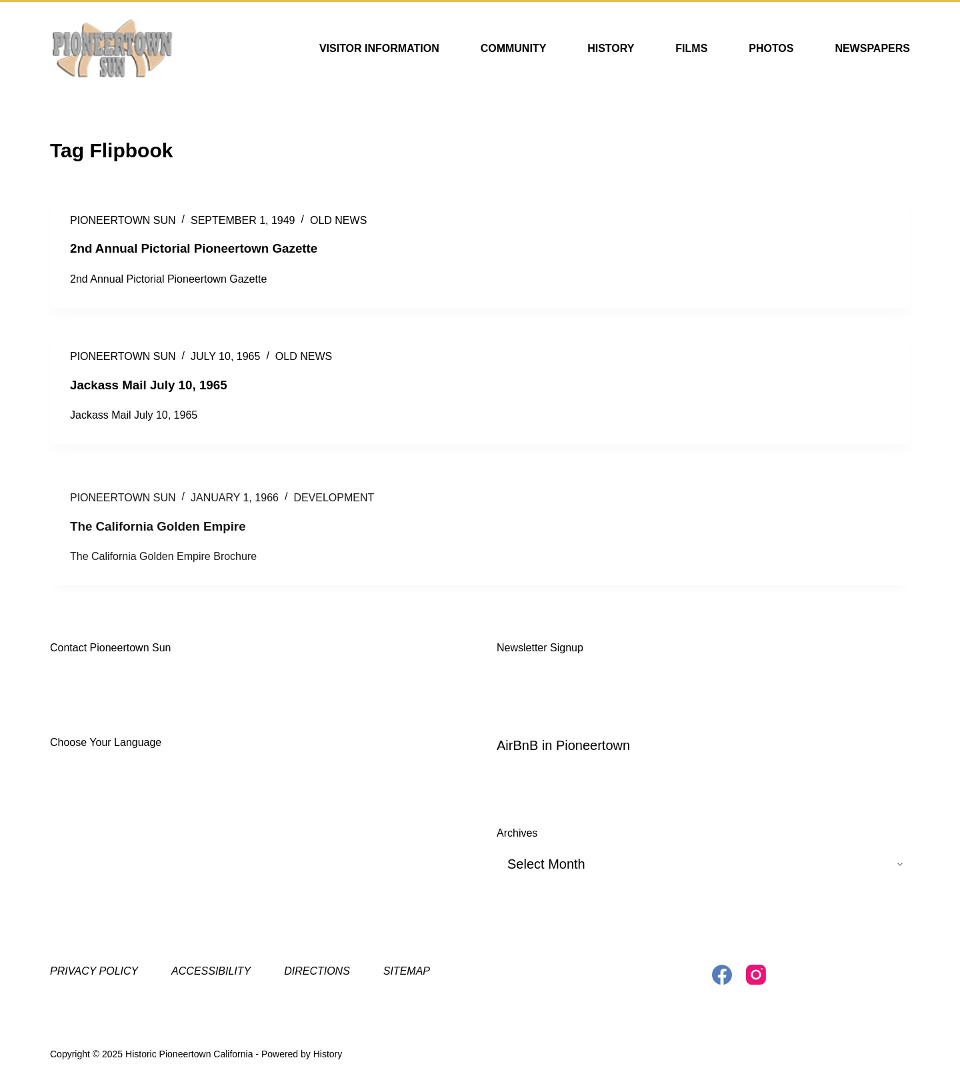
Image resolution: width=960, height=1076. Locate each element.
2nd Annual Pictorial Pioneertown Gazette (202, 248)
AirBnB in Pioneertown (563, 744)
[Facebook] (722, 974)
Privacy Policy (94, 970)
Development (333, 507)
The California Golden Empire (163, 535)
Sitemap (406, 970)
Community (514, 48)
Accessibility (211, 970)
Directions (317, 970)
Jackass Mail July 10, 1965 (153, 384)
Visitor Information (379, 48)
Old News (338, 220)
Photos (771, 48)
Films (691, 48)
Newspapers (872, 48)
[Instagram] (756, 974)
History (610, 48)
